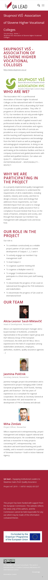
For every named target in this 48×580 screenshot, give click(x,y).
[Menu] (43, 5)
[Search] (37, 5)
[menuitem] (37, 5)
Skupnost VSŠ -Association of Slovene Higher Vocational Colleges (24, 22)
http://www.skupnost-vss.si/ (15, 70)
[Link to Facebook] (42, 577)
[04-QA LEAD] (20, 5)
